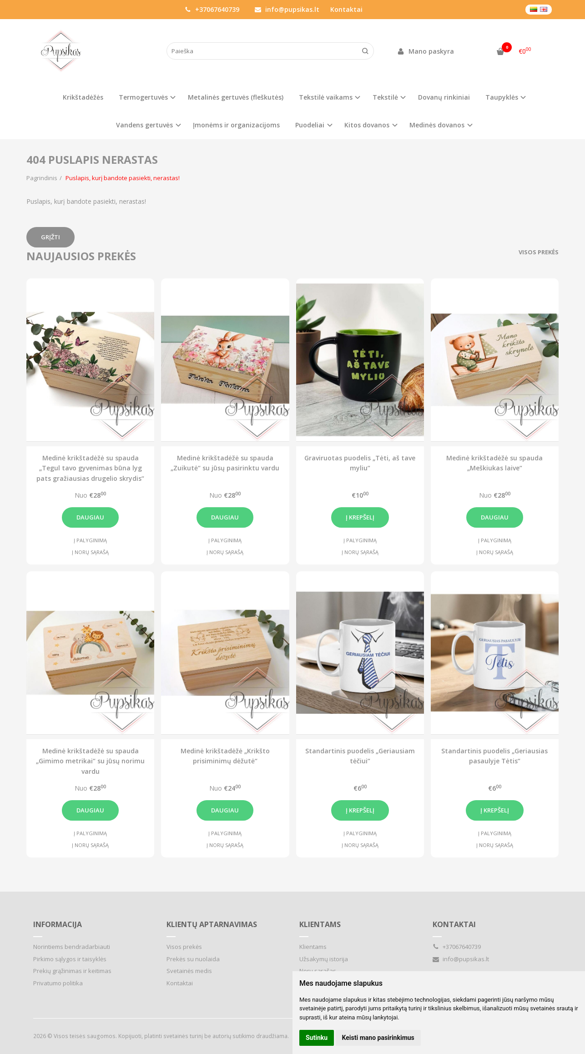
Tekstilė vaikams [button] (326, 97)
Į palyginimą (90, 540)
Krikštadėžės (83, 97)
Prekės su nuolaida (193, 959)
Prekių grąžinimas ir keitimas (72, 971)
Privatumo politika (58, 983)
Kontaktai (346, 9)
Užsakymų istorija (323, 959)
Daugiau (90, 517)
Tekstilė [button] (385, 97)
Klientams (320, 924)
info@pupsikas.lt (287, 9)
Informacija (57, 924)
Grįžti (50, 237)
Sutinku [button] (317, 1037)
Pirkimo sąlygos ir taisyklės (69, 959)
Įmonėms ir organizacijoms (236, 125)
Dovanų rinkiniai (444, 97)
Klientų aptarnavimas (211, 924)
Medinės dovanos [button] (436, 125)
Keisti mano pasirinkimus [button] (378, 1037)
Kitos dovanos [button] (366, 125)
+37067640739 (212, 9)
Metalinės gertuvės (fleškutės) (235, 97)
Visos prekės (539, 252)
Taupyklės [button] (501, 97)
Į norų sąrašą (90, 552)
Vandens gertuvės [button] (144, 125)
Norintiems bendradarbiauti (71, 947)
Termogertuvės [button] (143, 97)
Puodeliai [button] (309, 125)
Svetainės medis (189, 971)
